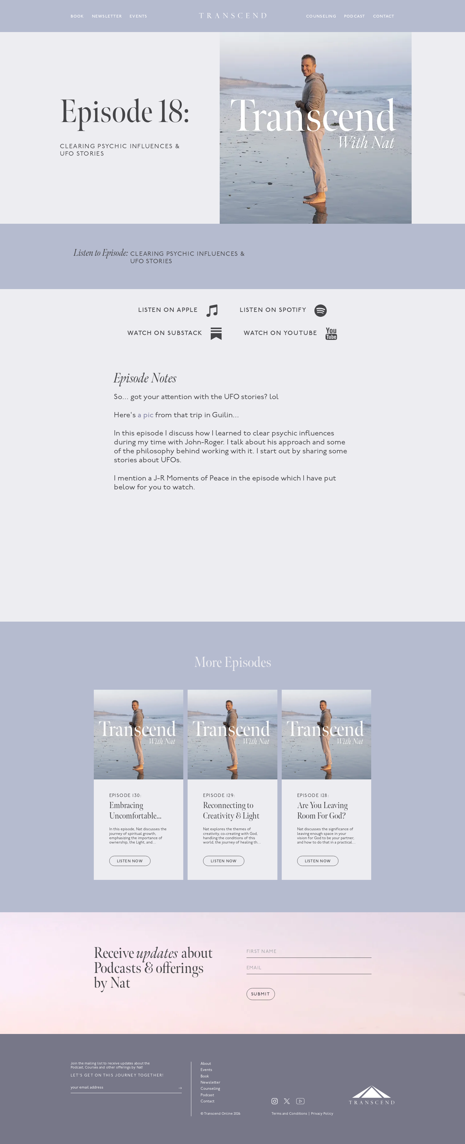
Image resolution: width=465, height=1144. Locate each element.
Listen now (130, 861)
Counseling (321, 16)
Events (138, 16)
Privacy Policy (322, 1114)
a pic (145, 415)
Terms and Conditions (289, 1114)
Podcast (354, 16)
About (206, 1064)
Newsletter (107, 16)
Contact (384, 16)
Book (77, 16)
